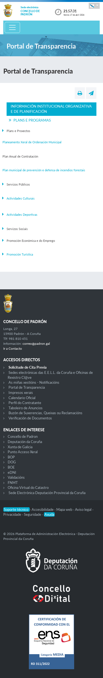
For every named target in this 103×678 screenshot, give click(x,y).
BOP (11, 457)
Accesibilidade (43, 509)
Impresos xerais (21, 392)
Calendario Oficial (22, 398)
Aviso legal (83, 509)
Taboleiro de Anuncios (26, 408)
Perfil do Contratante (25, 402)
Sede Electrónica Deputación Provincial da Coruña (47, 493)
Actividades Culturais (21, 198)
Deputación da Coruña (25, 441)
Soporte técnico (16, 509)
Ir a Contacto (12, 348)
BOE (11, 467)
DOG (12, 462)
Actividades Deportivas (22, 214)
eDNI (12, 472)
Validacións (16, 477)
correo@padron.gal (36, 343)
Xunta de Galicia (20, 447)
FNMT (13, 482)
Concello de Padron (23, 436)
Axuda (49, 514)
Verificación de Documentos (30, 418)
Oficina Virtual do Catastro (28, 487)
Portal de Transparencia (27, 387)
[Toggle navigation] (12, 27)
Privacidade (12, 514)
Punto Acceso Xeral (23, 452)
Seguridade (33, 514)
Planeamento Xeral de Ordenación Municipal (32, 142)
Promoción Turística (20, 254)
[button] (94, 6)
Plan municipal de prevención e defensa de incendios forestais (43, 170)
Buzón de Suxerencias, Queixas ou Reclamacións (45, 413)
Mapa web (64, 509)
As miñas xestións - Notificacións (34, 382)
